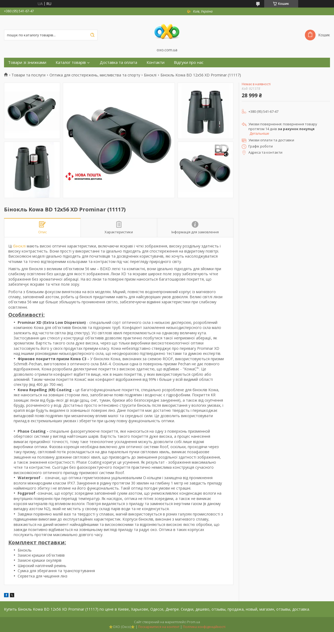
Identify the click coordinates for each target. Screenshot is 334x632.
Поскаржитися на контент (158, 627)
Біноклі (150, 75)
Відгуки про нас (189, 62)
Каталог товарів (71, 62)
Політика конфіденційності (204, 627)
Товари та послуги (28, 75)
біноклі (19, 246)
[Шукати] (92, 35)
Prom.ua (193, 622)
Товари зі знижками (27, 62)
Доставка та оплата (118, 62)
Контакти (155, 62)
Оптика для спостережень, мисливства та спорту (94, 75)
